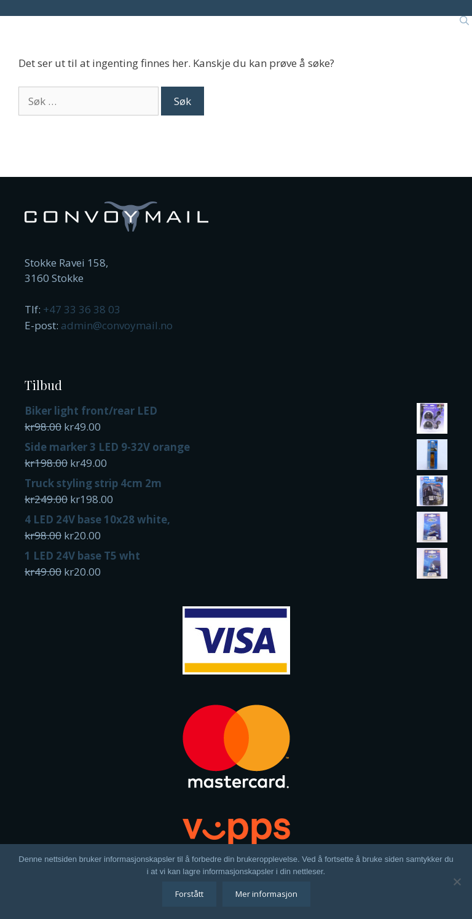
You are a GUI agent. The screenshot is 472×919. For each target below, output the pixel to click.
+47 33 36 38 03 (81, 309)
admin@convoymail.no (117, 325)
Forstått (189, 893)
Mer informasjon (266, 893)
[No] (456, 881)
